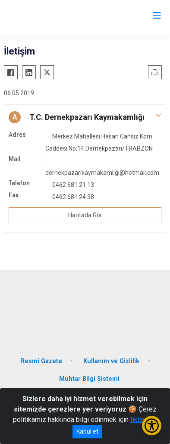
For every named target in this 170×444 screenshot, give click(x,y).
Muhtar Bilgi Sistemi (89, 379)
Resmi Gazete (41, 361)
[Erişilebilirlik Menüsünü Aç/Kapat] (151, 425)
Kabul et (87, 431)
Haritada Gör (85, 215)
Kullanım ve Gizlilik (111, 361)
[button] (85, 117)
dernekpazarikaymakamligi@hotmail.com (102, 172)
